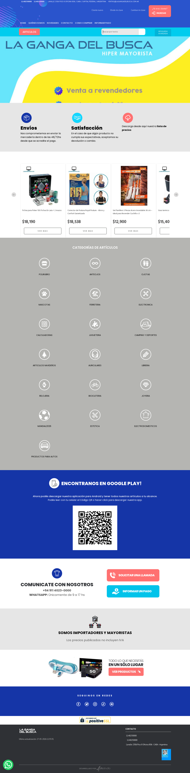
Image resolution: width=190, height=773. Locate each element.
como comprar (83, 23)
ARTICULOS (29, 32)
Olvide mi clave (116, 10)
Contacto (67, 23)
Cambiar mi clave (138, 10)
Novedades (53, 23)
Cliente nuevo (97, 10)
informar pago (103, 23)
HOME (23, 23)
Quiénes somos (36, 23)
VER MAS (43, 231)
